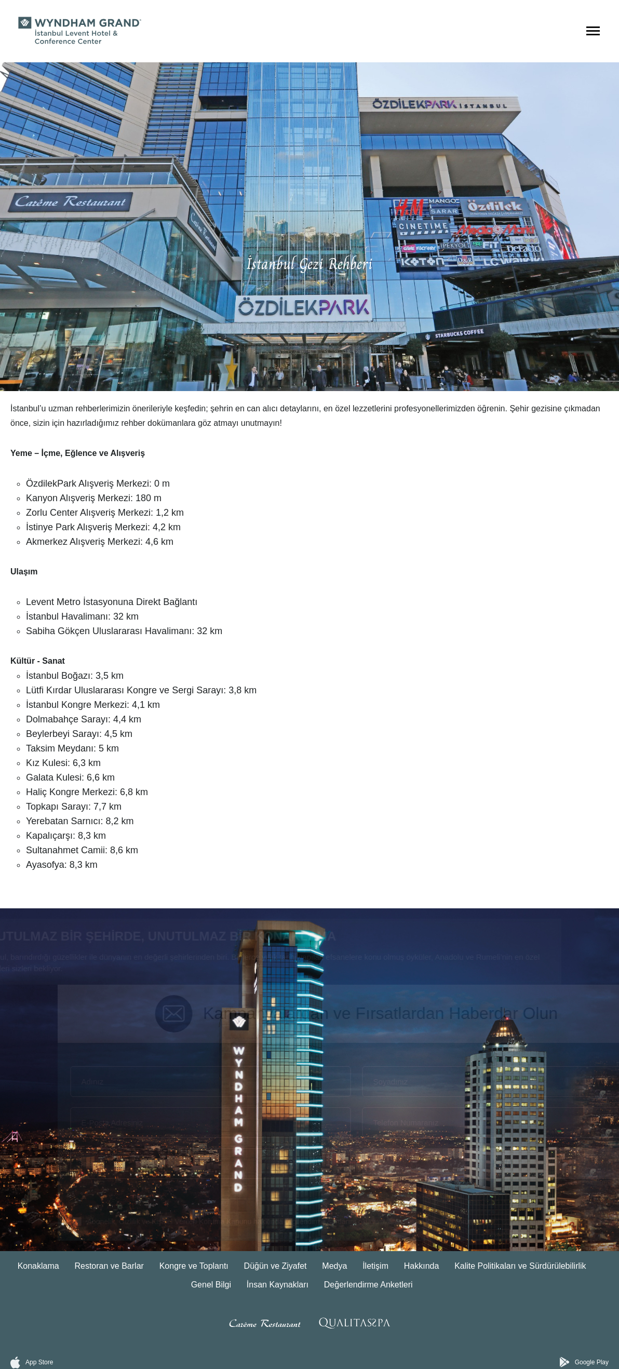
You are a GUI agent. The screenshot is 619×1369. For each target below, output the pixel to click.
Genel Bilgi (211, 1284)
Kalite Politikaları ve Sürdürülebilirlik (520, 1265)
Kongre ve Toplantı (193, 1265)
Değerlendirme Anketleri (368, 1284)
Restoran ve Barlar (108, 1265)
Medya (334, 1265)
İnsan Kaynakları (277, 1284)
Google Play (584, 1362)
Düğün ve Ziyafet (275, 1265)
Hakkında (421, 1265)
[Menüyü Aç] (593, 31)
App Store (31, 1362)
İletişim (375, 1265)
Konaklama (38, 1265)
